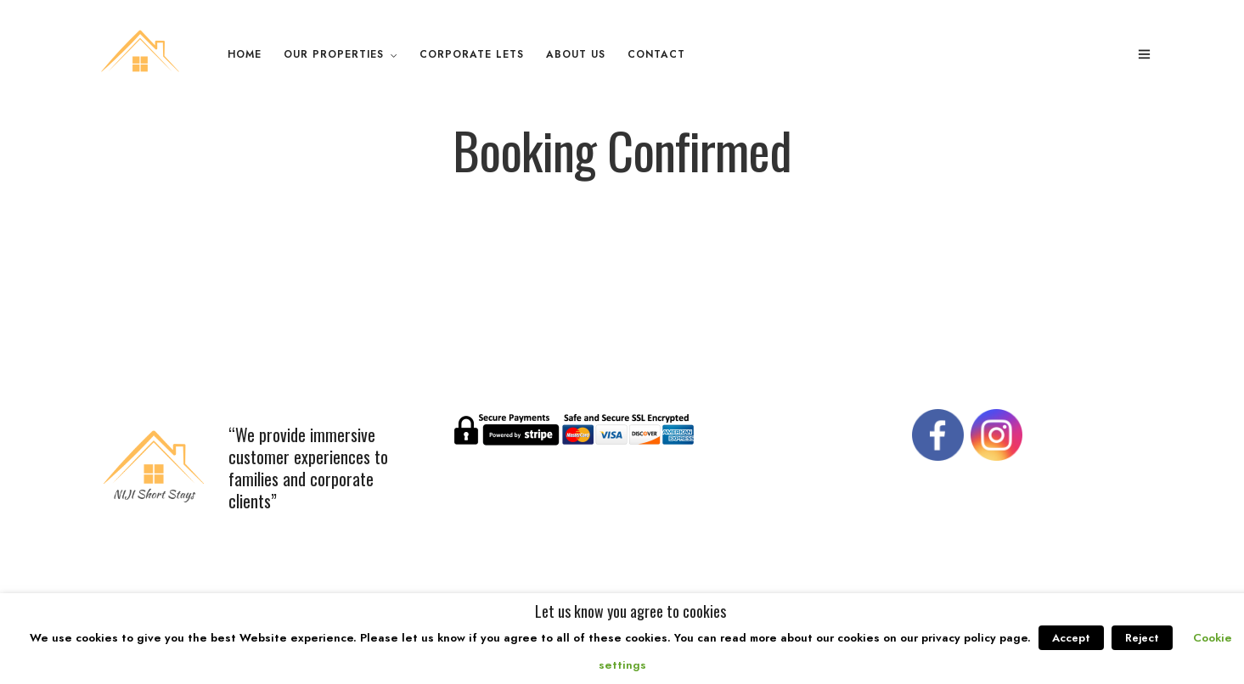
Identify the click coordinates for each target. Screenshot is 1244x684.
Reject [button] (1142, 638)
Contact (656, 54)
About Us (575, 54)
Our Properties (334, 54)
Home (245, 54)
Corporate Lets (471, 54)
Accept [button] (1071, 638)
